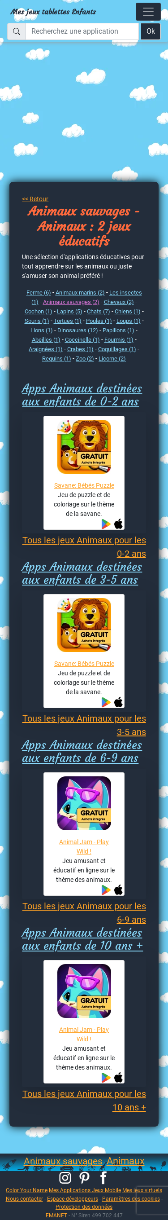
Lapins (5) (69, 311)
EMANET (56, 1215)
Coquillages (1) (117, 349)
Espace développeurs (72, 1198)
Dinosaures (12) (77, 330)
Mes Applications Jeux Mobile (85, 1190)
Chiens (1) (128, 311)
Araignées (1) (46, 349)
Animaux (126, 1161)
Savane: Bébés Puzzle (84, 485)
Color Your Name (26, 1190)
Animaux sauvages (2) (71, 302)
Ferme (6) (38, 292)
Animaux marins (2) (80, 292)
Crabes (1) (80, 349)
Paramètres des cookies (131, 1198)
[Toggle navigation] (148, 12)
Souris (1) (37, 320)
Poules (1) (99, 320)
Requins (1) (56, 358)
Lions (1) (41, 330)
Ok (150, 31)
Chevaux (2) (119, 302)
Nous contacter (24, 1198)
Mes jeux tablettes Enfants (53, 11)
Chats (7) (98, 311)
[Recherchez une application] (82, 31)
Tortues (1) (68, 320)
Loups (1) (128, 320)
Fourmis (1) (119, 339)
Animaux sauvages (63, 1161)
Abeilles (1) (46, 339)
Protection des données (84, 1206)
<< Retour (35, 199)
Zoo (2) (85, 358)
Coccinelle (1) (82, 339)
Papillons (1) (118, 330)
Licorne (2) (112, 358)
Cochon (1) (38, 311)
